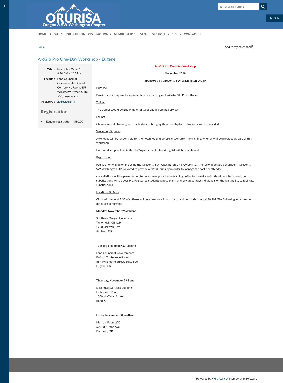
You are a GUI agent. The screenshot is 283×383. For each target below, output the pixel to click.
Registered (48, 101)
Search (263, 6)
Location (49, 78)
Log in (274, 18)
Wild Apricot (220, 378)
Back (41, 47)
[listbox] (239, 47)
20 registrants (66, 101)
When (51, 69)
